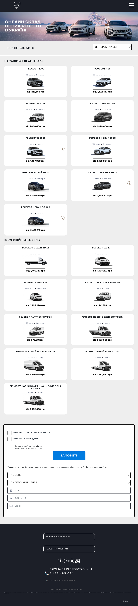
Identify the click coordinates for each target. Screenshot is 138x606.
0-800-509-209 (58, 573)
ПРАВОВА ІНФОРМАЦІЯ (60, 589)
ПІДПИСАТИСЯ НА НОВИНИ (59, 581)
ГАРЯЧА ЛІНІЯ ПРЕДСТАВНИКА (71, 569)
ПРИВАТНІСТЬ (76, 589)
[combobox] (112, 47)
